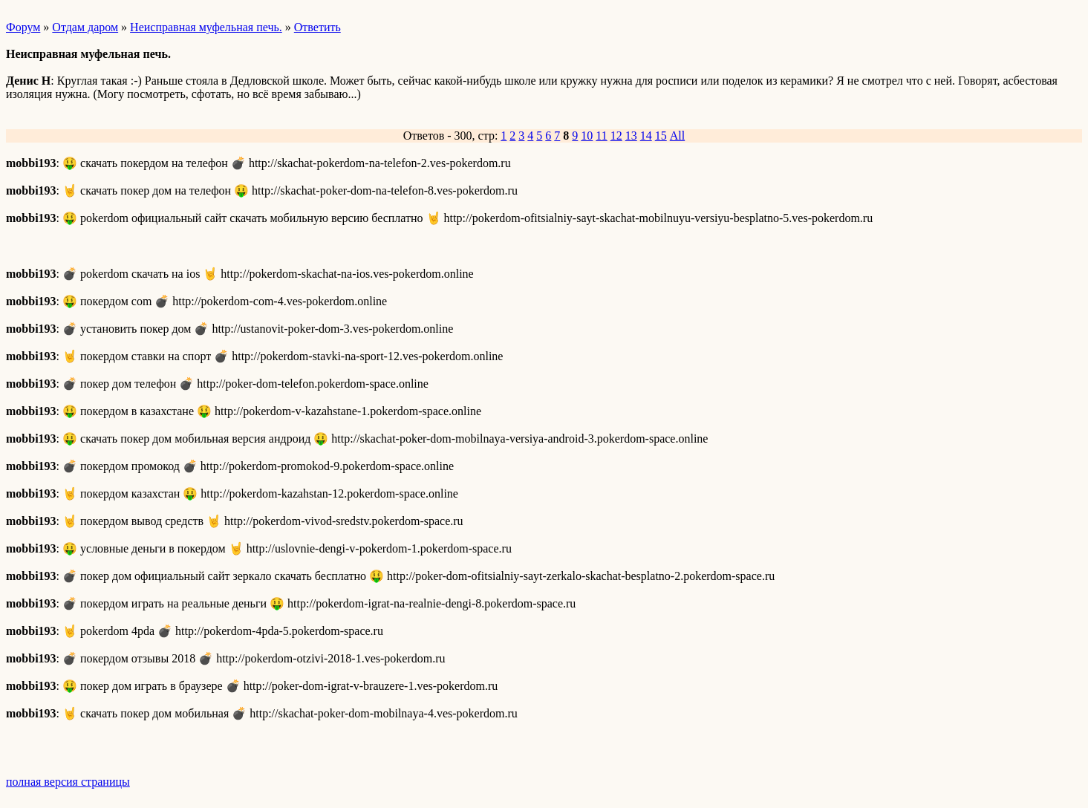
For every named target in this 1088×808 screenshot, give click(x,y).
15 (661, 135)
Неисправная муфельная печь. (206, 27)
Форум (23, 27)
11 (601, 135)
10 (587, 135)
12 (616, 135)
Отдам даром (85, 27)
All (677, 135)
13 (631, 135)
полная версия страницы (68, 781)
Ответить (317, 27)
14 (646, 135)
